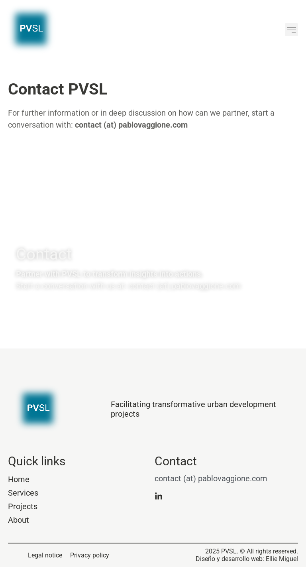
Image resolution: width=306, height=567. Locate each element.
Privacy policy (89, 555)
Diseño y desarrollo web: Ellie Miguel (247, 559)
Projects (22, 506)
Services (23, 493)
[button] (291, 29)
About (18, 520)
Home (18, 479)
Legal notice (45, 555)
